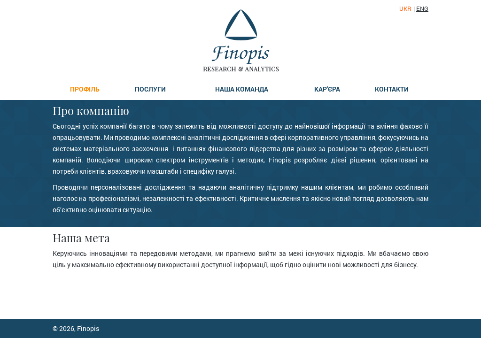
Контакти (392, 88)
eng (422, 9)
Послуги (150, 88)
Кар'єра (327, 88)
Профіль (85, 88)
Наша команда (241, 88)
